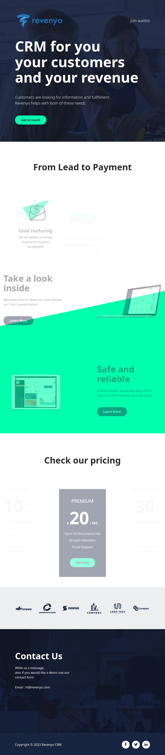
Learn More (118, 412)
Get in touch (30, 120)
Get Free (82, 569)
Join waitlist (140, 20)
